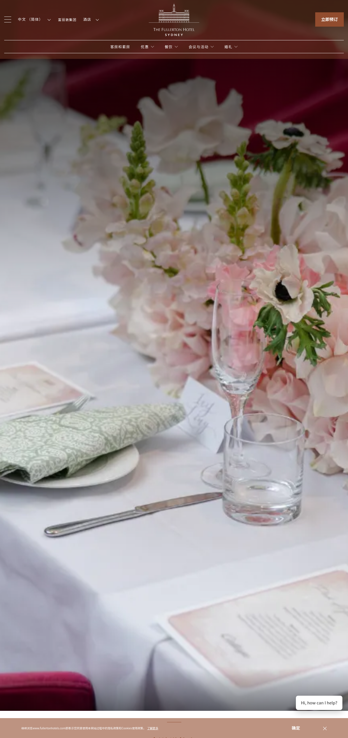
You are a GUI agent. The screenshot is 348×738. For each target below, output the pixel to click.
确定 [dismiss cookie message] (296, 728)
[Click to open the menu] (7, 19)
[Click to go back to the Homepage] (174, 19)
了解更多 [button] (152, 728)
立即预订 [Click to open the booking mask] (329, 19)
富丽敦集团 (67, 19)
